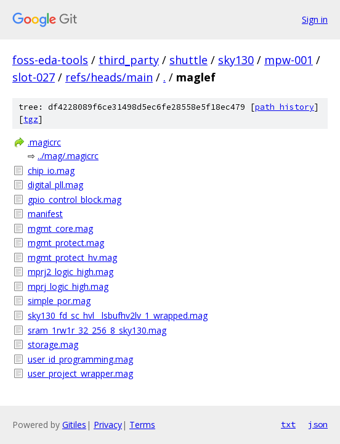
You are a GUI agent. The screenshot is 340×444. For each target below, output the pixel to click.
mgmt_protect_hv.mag (72, 257)
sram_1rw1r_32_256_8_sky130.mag (97, 330)
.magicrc (44, 142)
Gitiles (74, 424)
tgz (30, 119)
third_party (129, 59)
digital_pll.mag (55, 185)
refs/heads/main (109, 77)
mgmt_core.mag (60, 228)
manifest (45, 214)
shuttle (188, 59)
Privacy (108, 424)
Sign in (315, 19)
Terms (142, 424)
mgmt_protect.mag (66, 243)
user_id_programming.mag (80, 359)
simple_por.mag (59, 300)
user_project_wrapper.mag (80, 373)
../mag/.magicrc (68, 156)
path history (284, 107)
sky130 (236, 59)
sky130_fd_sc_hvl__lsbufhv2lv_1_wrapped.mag (118, 315)
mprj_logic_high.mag (68, 286)
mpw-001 (288, 59)
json (318, 424)
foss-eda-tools (50, 59)
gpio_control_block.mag (74, 199)
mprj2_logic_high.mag (70, 272)
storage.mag (53, 344)
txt (288, 424)
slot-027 (33, 77)
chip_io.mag (51, 170)
